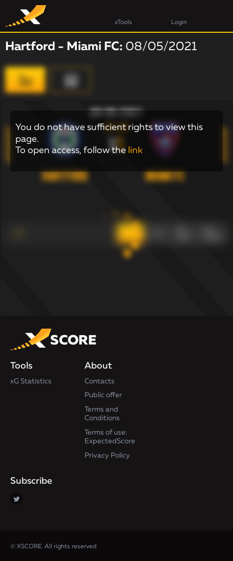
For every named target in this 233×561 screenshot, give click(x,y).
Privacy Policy (107, 455)
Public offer (103, 395)
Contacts (99, 381)
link (135, 150)
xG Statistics (31, 381)
